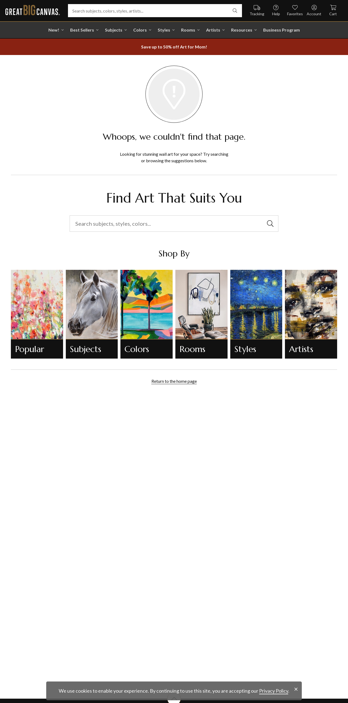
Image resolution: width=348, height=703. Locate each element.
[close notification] (296, 689)
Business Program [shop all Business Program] (281, 29)
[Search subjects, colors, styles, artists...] (155, 10)
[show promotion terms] (174, 46)
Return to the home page (174, 381)
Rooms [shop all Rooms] (188, 29)
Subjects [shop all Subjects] (113, 29)
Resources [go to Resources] (241, 29)
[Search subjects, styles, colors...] (174, 223)
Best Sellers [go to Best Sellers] (82, 29)
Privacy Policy (273, 691)
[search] (235, 10)
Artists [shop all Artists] (213, 29)
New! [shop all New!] (53, 29)
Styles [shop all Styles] (164, 29)
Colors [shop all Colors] (140, 29)
